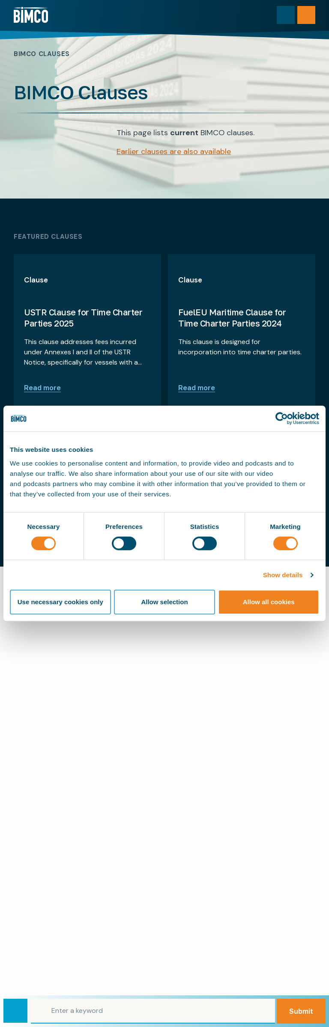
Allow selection (164, 602)
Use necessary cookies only (60, 602)
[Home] (31, 15)
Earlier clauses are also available (174, 151)
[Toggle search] (286, 15)
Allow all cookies (269, 602)
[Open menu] (306, 15)
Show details (283, 575)
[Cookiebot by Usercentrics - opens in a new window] (281, 418)
